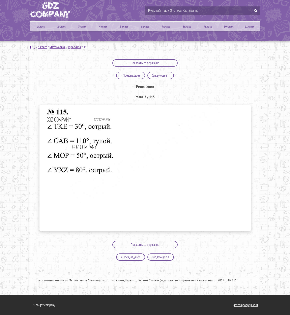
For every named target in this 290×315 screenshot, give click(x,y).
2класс (61, 26)
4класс (103, 26)
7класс (166, 26)
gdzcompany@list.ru (245, 305)
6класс (145, 26)
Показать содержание (145, 63)
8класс (187, 26)
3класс (82, 26)
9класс (208, 26)
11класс (249, 26)
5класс (124, 26)
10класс (228, 26)
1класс (40, 26)
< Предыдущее (131, 75)
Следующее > (160, 75)
